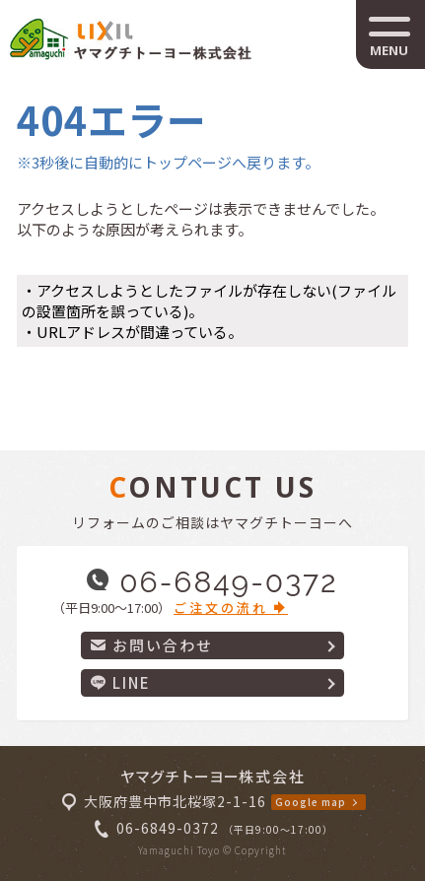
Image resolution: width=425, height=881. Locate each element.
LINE (121, 682)
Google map (310, 801)
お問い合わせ (152, 645)
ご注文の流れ (231, 607)
